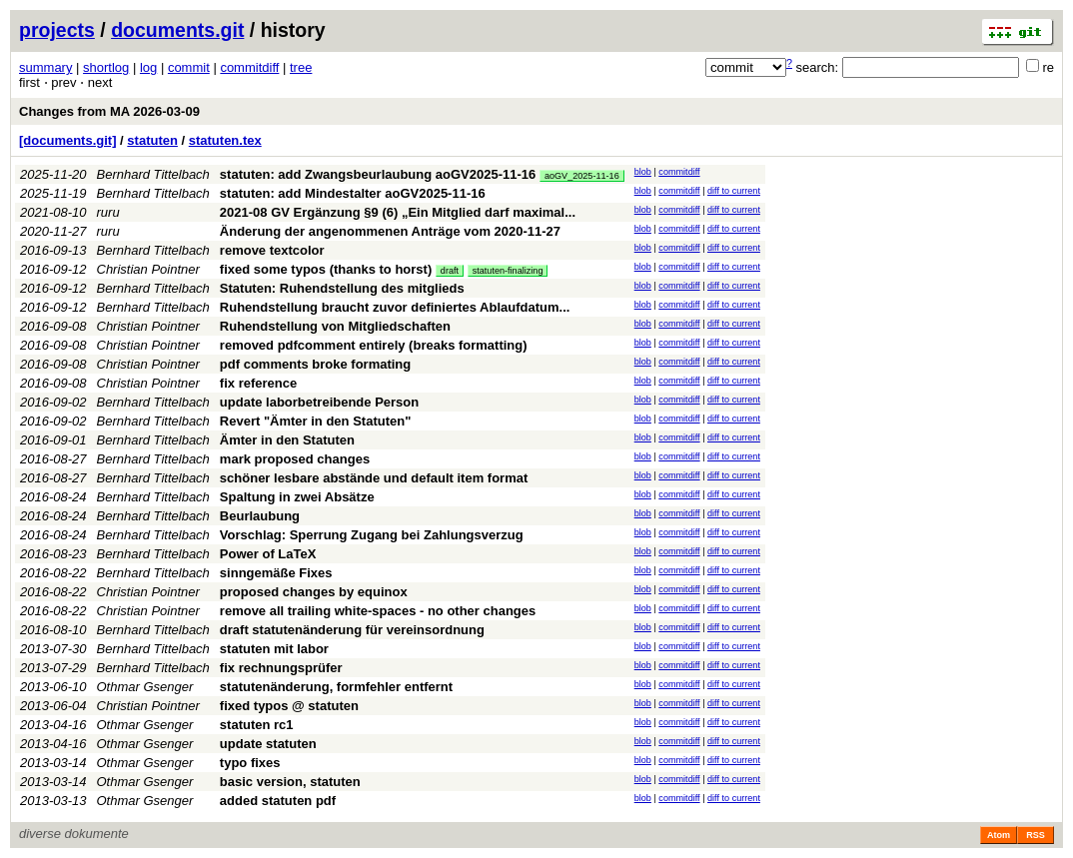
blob (642, 172)
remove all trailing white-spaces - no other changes (378, 610)
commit (189, 67)
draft (450, 271)
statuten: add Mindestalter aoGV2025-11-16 (353, 193)
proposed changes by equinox (314, 591)
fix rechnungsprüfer (281, 667)
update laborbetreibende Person (319, 402)
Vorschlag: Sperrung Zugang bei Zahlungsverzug (372, 534)
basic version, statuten (290, 781)
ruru (108, 212)
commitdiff (249, 67)
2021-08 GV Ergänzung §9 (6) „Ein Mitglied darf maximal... (397, 212)
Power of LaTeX (268, 553)
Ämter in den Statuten (287, 439)
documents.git (177, 30)
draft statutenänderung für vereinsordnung (352, 629)
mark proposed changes (295, 458)
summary (45, 67)
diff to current (733, 191)
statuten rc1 (257, 724)
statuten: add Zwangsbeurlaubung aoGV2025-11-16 (378, 174)
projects (57, 30)
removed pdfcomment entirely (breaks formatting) (374, 345)
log (148, 67)
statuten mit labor (274, 648)
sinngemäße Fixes (276, 572)
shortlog (106, 67)
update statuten (268, 743)
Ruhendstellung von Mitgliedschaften (335, 326)
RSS (1035, 835)
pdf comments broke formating (315, 364)
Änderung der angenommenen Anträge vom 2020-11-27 (390, 231)
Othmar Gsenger (145, 686)
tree (301, 67)
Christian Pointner (148, 269)
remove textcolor (272, 250)
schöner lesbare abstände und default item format (374, 477)
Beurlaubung (260, 515)
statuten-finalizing (508, 271)
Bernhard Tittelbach (153, 174)
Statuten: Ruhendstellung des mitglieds (342, 288)
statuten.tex (225, 140)
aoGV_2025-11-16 (581, 176)
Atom (998, 835)
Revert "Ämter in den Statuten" (315, 421)
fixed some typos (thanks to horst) (326, 269)
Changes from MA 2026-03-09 (109, 111)
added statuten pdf (278, 800)
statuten (152, 140)
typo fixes (250, 762)
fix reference (258, 383)
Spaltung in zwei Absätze (297, 496)
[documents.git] (68, 140)
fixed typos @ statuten (289, 705)
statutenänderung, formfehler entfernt (336, 686)
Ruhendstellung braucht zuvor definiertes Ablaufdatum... (395, 307)
